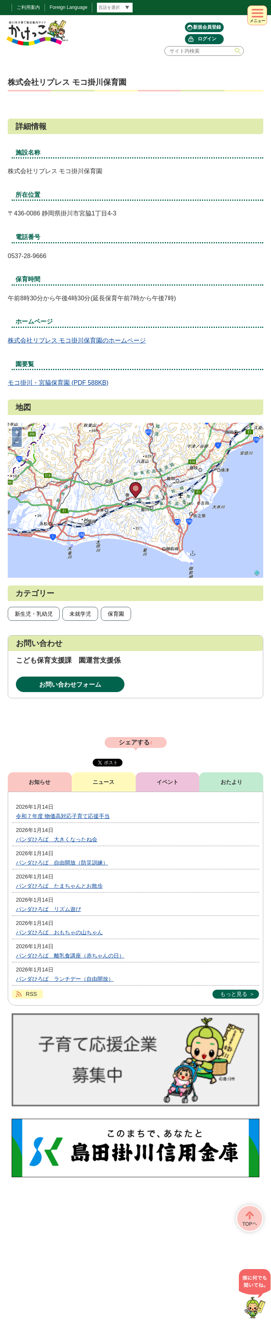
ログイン (207, 38)
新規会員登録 (207, 27)
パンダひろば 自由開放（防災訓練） (62, 862)
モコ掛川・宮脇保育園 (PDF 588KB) (58, 382)
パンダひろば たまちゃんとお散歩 (59, 886)
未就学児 (80, 614)
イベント (167, 782)
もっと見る (233, 994)
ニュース (103, 782)
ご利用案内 (28, 7)
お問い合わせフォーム (70, 684)
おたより (231, 782)
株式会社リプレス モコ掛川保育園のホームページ (77, 340)
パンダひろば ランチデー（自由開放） (65, 979)
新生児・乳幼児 (34, 614)
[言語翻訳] (115, 8)
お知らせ (39, 782)
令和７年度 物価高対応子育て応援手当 (63, 816)
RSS (31, 994)
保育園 (116, 614)
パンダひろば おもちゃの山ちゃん (59, 932)
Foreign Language (68, 7)
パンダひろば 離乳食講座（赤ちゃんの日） (70, 955)
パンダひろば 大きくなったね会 (56, 839)
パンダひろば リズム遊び (48, 909)
